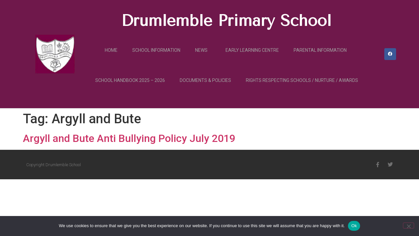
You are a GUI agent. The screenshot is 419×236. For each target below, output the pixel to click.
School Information (156, 50)
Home (111, 50)
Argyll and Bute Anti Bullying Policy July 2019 (129, 138)
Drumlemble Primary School (226, 20)
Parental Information (320, 50)
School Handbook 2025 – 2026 (130, 80)
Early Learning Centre (252, 50)
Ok (354, 225)
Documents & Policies (205, 80)
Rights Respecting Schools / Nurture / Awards (302, 80)
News (203, 50)
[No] (408, 225)
